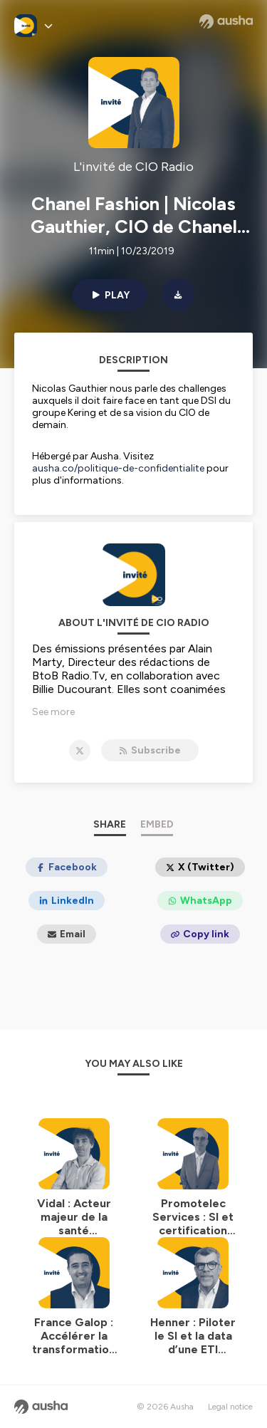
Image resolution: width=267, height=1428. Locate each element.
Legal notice (230, 1407)
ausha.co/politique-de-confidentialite (118, 468)
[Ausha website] (226, 21)
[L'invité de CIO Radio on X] (79, 750)
